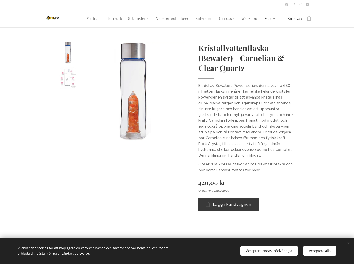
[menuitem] (80, 18)
